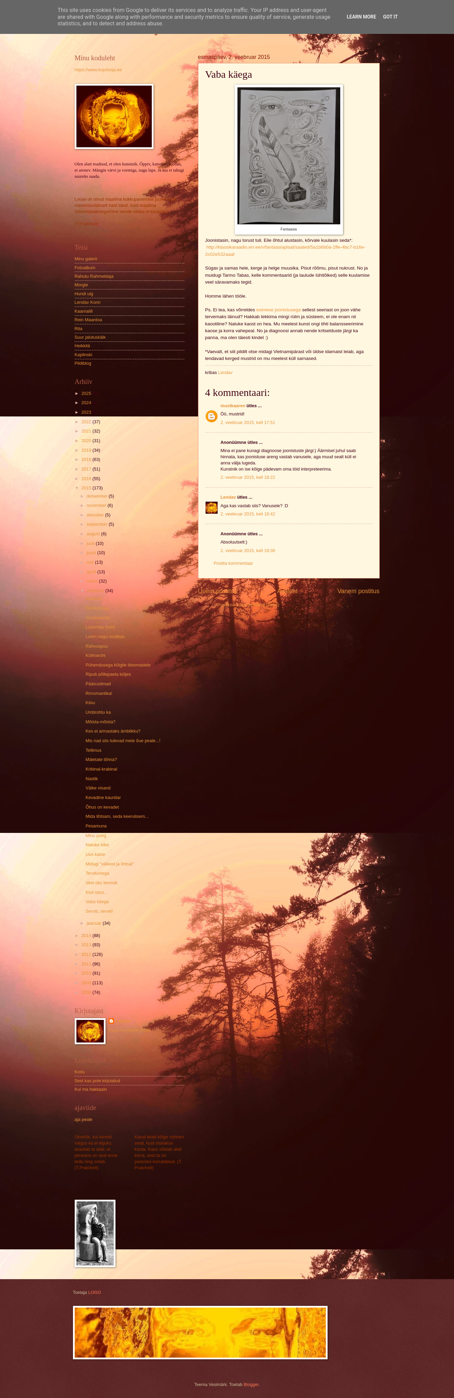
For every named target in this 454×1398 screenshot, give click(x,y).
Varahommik (98, 617)
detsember (98, 496)
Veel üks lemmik (102, 882)
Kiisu (90, 702)
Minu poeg (96, 835)
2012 (86, 954)
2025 (86, 393)
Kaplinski (84, 354)
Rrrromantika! (99, 693)
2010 (86, 973)
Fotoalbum (85, 267)
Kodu (80, 1071)
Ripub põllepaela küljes (108, 674)
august (94, 533)
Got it (390, 17)
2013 (86, 944)
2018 (86, 459)
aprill (92, 571)
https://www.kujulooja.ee (98, 69)
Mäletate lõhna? (101, 759)
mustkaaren (233, 405)
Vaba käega (97, 901)
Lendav (228, 497)
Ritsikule (94, 598)
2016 (86, 478)
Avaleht (287, 591)
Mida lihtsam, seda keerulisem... (117, 816)
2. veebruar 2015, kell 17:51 (248, 422)
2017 (86, 469)
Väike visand (98, 787)
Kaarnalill (84, 311)
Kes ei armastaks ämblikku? (113, 731)
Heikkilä (82, 345)
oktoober (96, 514)
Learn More (361, 17)
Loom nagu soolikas (105, 636)
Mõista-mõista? (100, 721)
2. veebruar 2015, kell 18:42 (248, 513)
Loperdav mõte (100, 626)
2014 (86, 935)
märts (93, 581)
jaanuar (95, 923)
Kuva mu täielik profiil (129, 1030)
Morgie (81, 284)
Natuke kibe (97, 844)
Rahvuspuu (97, 646)
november (97, 505)
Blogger (251, 1384)
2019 (86, 450)
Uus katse (95, 854)
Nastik (92, 778)
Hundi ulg (84, 293)
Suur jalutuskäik (90, 337)
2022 (86, 421)
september (98, 524)
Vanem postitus (359, 591)
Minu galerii (86, 258)
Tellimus (94, 750)
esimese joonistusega (278, 309)
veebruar (96, 590)
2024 (86, 402)
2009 (86, 982)
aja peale (84, 1119)
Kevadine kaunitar (103, 797)
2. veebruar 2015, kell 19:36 (248, 550)
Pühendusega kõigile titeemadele (118, 664)
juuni (92, 552)
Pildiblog (83, 363)
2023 (86, 412)
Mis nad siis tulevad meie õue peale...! (123, 740)
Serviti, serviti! (99, 911)
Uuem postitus (217, 591)
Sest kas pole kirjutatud (97, 1080)
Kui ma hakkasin (91, 1089)
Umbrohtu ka (98, 712)
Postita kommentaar (233, 563)
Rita (79, 328)
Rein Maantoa (88, 319)
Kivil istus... (97, 892)
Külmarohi (96, 655)
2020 (86, 440)
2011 (86, 963)
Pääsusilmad (98, 683)
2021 (86, 431)
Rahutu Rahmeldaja (94, 276)
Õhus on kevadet (102, 807)
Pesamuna (96, 825)
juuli (91, 543)
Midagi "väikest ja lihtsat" (110, 863)
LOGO (94, 1292)
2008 (86, 992)
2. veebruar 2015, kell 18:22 (248, 477)
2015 (86, 487)
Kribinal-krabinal (101, 769)
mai (91, 562)
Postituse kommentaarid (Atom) (248, 604)
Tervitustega (97, 608)
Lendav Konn (88, 302)
